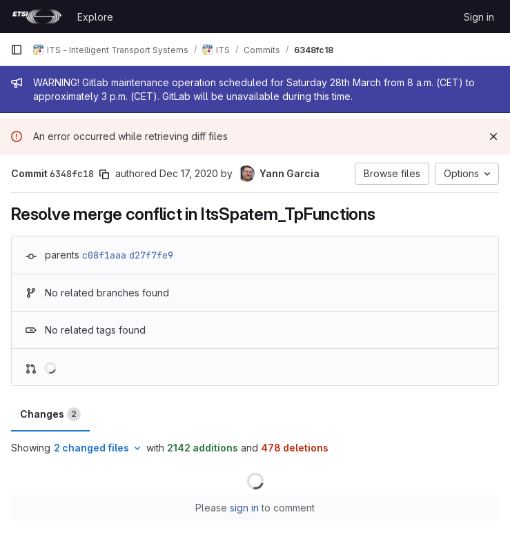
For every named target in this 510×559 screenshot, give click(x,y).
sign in (244, 508)
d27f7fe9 (151, 255)
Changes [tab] (50, 414)
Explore (95, 17)
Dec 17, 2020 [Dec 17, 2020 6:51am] (188, 173)
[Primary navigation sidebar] (17, 50)
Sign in (479, 17)
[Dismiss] (493, 136)
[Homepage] (37, 17)
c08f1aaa (104, 255)
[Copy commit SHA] (104, 174)
